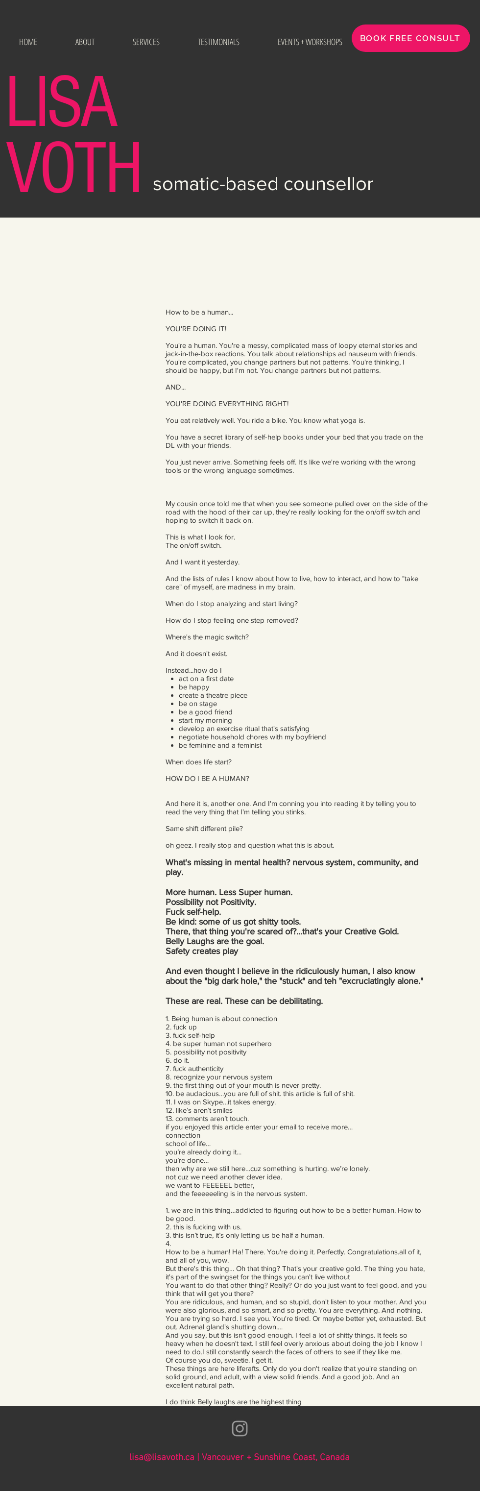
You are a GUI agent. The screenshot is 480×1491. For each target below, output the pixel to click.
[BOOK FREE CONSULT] (411, 38)
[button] (146, 41)
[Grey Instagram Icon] (239, 1428)
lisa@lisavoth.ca (161, 1458)
